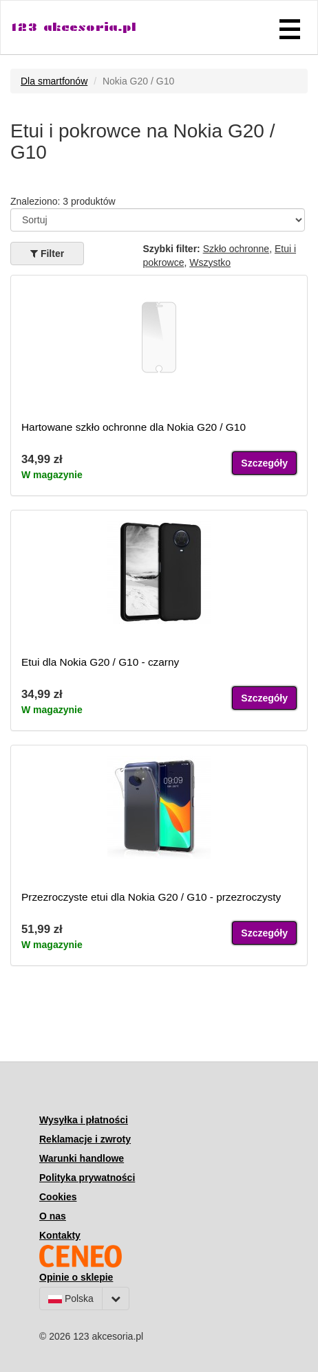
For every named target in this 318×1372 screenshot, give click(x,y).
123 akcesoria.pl (73, 27)
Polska (71, 1298)
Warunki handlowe (81, 1158)
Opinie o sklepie (76, 1277)
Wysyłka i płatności (83, 1119)
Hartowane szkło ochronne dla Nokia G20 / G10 (133, 427)
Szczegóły (264, 463)
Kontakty (60, 1235)
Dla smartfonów (54, 81)
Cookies (57, 1196)
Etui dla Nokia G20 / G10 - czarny (100, 662)
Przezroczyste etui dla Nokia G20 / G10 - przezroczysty (151, 897)
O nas (52, 1216)
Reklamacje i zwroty (85, 1139)
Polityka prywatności (87, 1177)
